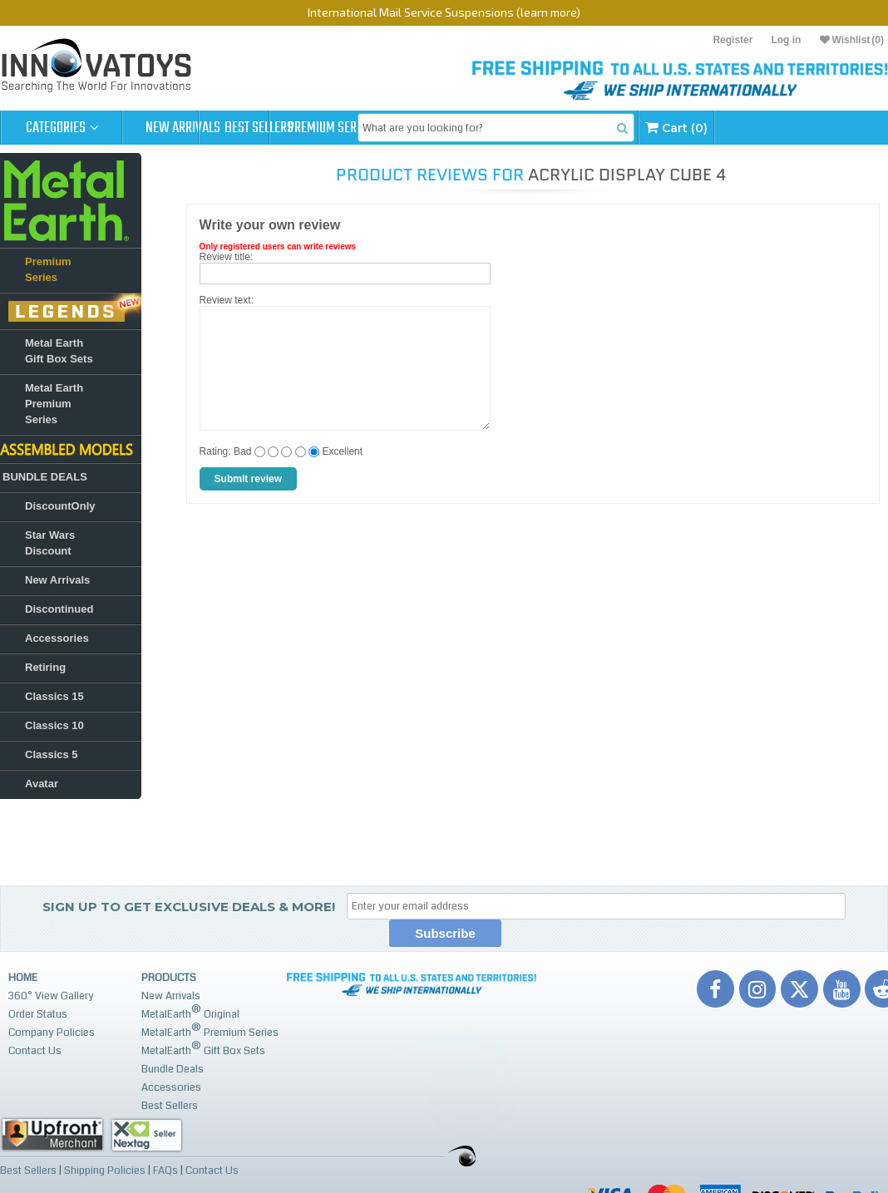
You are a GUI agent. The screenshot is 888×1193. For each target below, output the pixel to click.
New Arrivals (183, 128)
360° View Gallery (51, 995)
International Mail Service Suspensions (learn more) (444, 12)
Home (22, 977)
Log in (786, 40)
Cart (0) (807, 128)
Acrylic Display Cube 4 (627, 174)
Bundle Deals (172, 1069)
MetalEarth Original (190, 1012)
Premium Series (425, 128)
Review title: (227, 257)
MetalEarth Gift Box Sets (203, 1048)
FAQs (165, 1169)
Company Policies (51, 1032)
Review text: (227, 300)
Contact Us (35, 1050)
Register (732, 40)
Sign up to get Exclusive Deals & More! (188, 906)
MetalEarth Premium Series (210, 1030)
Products (168, 977)
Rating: (215, 451)
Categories (62, 128)
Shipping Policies (105, 1169)
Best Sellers (304, 128)
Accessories (171, 1087)
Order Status (37, 1014)
